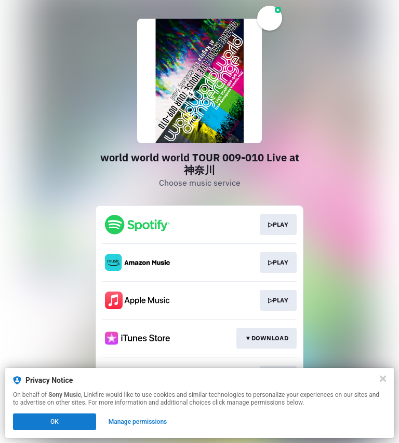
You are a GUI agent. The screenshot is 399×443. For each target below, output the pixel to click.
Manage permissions (138, 421)
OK (54, 421)
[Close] (383, 378)
